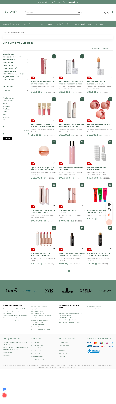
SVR (60, 345)
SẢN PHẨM (28, 24)
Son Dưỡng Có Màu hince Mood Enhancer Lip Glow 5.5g (71, 125)
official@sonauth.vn (8, 349)
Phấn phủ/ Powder (8, 311)
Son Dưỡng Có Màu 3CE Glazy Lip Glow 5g (72, 210)
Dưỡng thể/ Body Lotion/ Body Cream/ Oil (70, 311)
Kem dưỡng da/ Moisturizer (38, 315)
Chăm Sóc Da (8, 65)
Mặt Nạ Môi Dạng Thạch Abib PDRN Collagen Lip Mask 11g (42, 167)
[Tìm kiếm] (79, 13)
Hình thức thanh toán (37, 348)
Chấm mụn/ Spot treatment (39, 324)
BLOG (50, 24)
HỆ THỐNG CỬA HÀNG (83, 24)
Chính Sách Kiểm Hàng (37, 357)
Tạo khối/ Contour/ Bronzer (10, 313)
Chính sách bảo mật (36, 340)
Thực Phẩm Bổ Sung (11, 77)
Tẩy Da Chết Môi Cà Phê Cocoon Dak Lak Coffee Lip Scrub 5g (72, 252)
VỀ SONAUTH (100, 24)
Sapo (76, 365)
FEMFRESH (62, 354)
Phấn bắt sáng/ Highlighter (10, 315)
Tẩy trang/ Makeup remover (38, 306)
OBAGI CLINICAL (64, 340)
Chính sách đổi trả (36, 345)
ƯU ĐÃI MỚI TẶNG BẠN (11, 24)
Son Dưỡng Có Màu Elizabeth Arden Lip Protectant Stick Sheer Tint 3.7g (71, 83)
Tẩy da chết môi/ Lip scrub (38, 322)
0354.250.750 (6, 352)
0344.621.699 (6, 355)
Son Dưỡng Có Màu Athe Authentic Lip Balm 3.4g (40, 252)
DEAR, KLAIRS (63, 351)
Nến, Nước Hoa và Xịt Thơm (13, 74)
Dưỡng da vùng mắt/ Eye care (39, 318)
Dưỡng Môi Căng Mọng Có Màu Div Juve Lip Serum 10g (43, 82)
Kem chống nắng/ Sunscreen (39, 304)
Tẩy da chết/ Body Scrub (65, 313)
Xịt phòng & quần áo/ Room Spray (96, 306)
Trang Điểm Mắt (9, 63)
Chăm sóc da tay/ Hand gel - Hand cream (70, 319)
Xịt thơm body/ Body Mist (94, 304)
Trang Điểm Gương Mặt (12, 57)
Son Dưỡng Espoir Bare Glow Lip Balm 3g (71, 167)
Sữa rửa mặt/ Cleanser (37, 309)
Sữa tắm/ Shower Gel (65, 308)
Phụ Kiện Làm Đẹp (9, 71)
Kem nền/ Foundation (9, 306)
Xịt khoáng (47, 326)
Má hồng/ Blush (23, 313)
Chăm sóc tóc (8, 79)
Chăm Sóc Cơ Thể (10, 68)
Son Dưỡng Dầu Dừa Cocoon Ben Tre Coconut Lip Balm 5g (99, 252)
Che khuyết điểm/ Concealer (10, 308)
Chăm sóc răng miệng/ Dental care (68, 317)
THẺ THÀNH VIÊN (64, 24)
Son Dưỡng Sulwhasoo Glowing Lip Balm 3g (96, 167)
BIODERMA (62, 348)
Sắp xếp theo (95, 48)
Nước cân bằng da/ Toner (38, 311)
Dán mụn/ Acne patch (37, 326)
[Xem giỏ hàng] (112, 12)
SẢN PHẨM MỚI (8, 54)
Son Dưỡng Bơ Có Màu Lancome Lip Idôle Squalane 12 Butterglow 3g (43, 210)
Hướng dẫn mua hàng (37, 354)
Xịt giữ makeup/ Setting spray (11, 317)
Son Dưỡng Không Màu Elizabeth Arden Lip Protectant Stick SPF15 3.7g (98, 83)
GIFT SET (40, 24)
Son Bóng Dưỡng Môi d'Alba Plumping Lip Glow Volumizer (43, 125)
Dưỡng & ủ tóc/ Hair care (65, 315)
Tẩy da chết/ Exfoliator (37, 320)
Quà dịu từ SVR (72, 2)
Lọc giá (7, 138)
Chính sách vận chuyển (37, 343)
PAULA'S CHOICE (64, 343)
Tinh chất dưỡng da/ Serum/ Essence (41, 313)
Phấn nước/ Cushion (21, 306)
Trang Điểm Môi (9, 60)
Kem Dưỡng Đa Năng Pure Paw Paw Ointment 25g (99, 210)
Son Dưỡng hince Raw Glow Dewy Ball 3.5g (98, 125)
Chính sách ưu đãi (36, 351)
